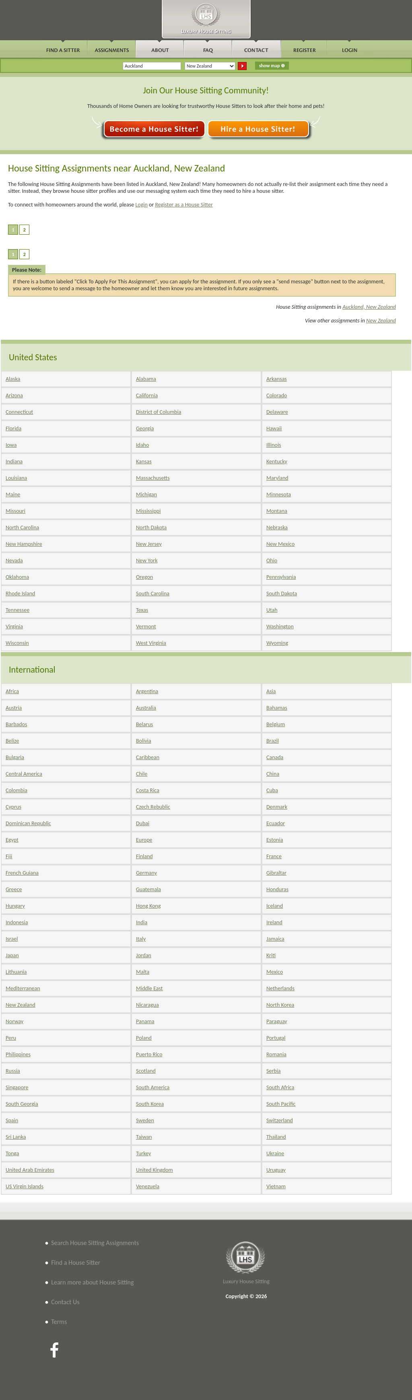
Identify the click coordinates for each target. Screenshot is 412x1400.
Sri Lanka (16, 1137)
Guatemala (148, 889)
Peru (11, 1038)
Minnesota (278, 494)
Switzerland (279, 1120)
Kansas (144, 461)
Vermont (146, 626)
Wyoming (277, 643)
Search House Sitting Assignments (95, 1243)
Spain (12, 1120)
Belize (12, 740)
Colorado (276, 395)
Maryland (277, 478)
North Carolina (22, 527)
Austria (14, 707)
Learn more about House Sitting (92, 1282)
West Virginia (151, 643)
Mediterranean (23, 988)
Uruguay (276, 1170)
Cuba (272, 790)
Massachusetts (153, 478)
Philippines (18, 1054)
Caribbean (147, 757)
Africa (12, 691)
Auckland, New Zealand (369, 307)
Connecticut (19, 412)
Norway (14, 1021)
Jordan (143, 955)
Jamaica (275, 938)
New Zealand (381, 320)
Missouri (15, 511)
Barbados (16, 724)
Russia (13, 1071)
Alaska (13, 379)
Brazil (272, 740)
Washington (280, 626)
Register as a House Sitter (184, 204)
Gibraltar (276, 872)
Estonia (274, 839)
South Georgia (22, 1104)
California (147, 395)
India (141, 922)
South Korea (150, 1104)
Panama (145, 1021)
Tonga (12, 1153)
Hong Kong (148, 905)
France (274, 856)
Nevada (14, 560)
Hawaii (274, 428)
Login (141, 204)
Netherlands (280, 988)
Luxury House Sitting (246, 1281)
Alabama (146, 379)
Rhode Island (20, 593)
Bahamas (276, 707)
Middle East (149, 988)
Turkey (143, 1153)
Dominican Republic (28, 823)
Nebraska (277, 527)
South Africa (280, 1087)
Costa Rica (147, 790)
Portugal (276, 1038)
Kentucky (276, 461)
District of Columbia (158, 412)
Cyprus (13, 806)
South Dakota (281, 593)
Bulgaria (15, 757)
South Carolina (152, 593)
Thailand (276, 1137)
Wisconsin (17, 643)
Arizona (14, 395)
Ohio (271, 560)
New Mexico (280, 544)
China (272, 773)
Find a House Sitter (75, 1262)
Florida (13, 428)
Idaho (142, 445)
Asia (271, 691)
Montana (276, 511)
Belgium (275, 724)
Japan (12, 955)
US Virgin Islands (24, 1186)
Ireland (274, 922)
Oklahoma (17, 577)
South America (152, 1087)
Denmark (276, 806)
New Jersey (149, 544)
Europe (144, 839)
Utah (272, 610)
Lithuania (16, 971)
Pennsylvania (281, 577)
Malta (142, 971)
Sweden (145, 1120)
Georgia (145, 428)
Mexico (274, 971)
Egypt (12, 839)
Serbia (273, 1071)
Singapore (17, 1087)
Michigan (146, 494)
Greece (14, 889)
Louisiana (16, 478)
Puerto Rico (149, 1054)
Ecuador (275, 823)
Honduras (277, 889)
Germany (146, 872)
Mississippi (148, 511)
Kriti (271, 955)
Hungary (15, 905)
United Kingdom (154, 1170)
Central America (24, 773)
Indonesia (17, 922)
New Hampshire (24, 544)
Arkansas (276, 379)
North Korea (280, 1004)
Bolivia (143, 740)
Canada (274, 757)
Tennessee (17, 610)
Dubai (142, 823)
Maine (13, 494)
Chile (141, 773)
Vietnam (276, 1186)
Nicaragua (147, 1004)
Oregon (144, 577)
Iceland (274, 905)
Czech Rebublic (153, 806)
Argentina (147, 691)
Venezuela (147, 1186)
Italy (141, 938)
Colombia (16, 790)
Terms (59, 1322)
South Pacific (280, 1104)
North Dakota (151, 527)
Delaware (277, 412)
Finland (144, 856)
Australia (146, 707)
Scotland (146, 1071)
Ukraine (275, 1153)
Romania (276, 1054)
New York (147, 560)
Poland (144, 1038)
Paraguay (276, 1021)
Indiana (14, 461)
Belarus (144, 724)
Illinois (273, 445)
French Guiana (22, 872)
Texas (142, 610)
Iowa (11, 445)
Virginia (14, 626)
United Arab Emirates (30, 1170)
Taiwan (144, 1137)
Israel (12, 938)
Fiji (9, 856)
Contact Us (65, 1302)
